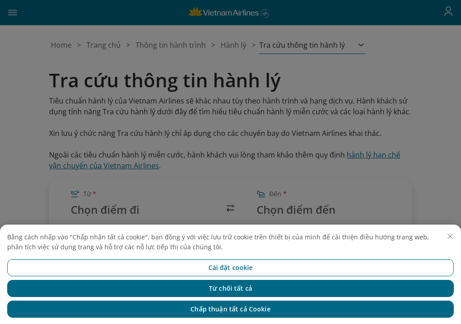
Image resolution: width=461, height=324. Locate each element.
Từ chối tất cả (230, 300)
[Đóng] (450, 248)
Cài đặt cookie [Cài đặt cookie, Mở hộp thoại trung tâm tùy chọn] (230, 279)
